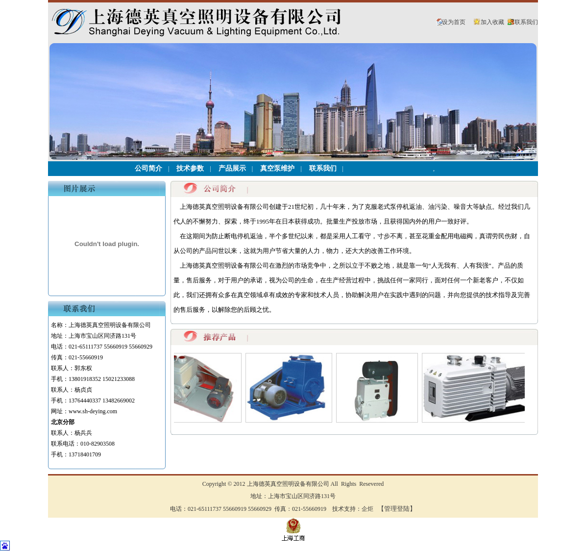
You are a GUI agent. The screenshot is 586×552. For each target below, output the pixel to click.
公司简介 (148, 168)
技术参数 (190, 168)
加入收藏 (492, 22)
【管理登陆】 (397, 508)
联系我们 (526, 22)
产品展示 (232, 168)
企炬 (367, 508)
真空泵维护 (277, 168)
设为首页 (453, 22)
